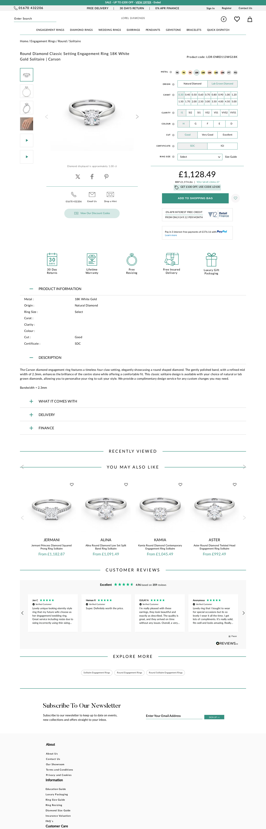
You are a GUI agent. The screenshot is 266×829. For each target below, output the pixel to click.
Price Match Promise (135, 776)
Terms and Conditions (59, 770)
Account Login (169, 754)
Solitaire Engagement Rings (91, 673)
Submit (55, 19)
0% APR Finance (167, 8)
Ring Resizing (93, 770)
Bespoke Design (132, 754)
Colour (166, 124)
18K (197, 73)
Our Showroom (55, 765)
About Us (52, 754)
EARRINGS (133, 30)
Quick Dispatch (218, 30)
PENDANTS (153, 30)
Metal (164, 72)
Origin (167, 84)
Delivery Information (135, 770)
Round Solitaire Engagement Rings (171, 673)
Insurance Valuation (97, 781)
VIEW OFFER (143, 2)
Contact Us (245, 8)
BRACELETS (194, 30)
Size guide (231, 157)
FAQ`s (89, 786)
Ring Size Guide (94, 765)
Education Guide (95, 754)
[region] (133, 613)
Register (227, 8)
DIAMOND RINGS (81, 30)
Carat (166, 95)
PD (235, 73)
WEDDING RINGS (109, 30)
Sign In (211, 8)
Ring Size (165, 157)
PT (229, 73)
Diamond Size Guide (97, 776)
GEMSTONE (173, 30)
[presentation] (46, 117)
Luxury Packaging (96, 760)
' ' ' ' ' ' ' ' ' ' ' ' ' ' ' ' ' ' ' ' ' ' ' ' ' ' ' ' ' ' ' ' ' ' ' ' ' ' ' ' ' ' (200, 157)
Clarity (166, 113)
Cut (168, 135)
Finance (127, 760)
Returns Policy (131, 765)
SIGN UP (214, 718)
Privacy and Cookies (59, 776)
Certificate (163, 146)
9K (177, 73)
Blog (163, 760)
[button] (22, 613)
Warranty (128, 781)
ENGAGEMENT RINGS (50, 30)
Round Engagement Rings (129, 673)
